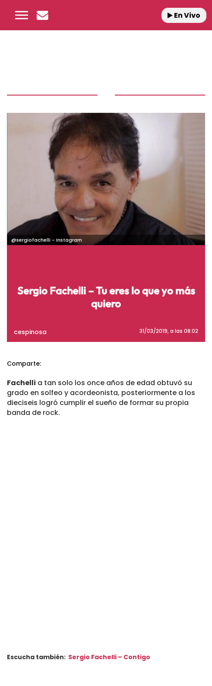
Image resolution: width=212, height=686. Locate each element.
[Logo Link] (109, 15)
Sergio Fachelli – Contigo (109, 657)
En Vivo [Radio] (184, 15)
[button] (21, 15)
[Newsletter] (42, 15)
